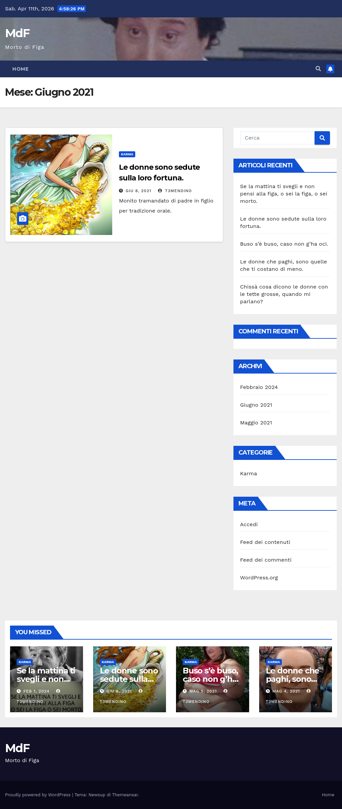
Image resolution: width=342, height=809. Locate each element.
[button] (318, 69)
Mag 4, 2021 (286, 691)
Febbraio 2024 (259, 387)
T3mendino (175, 190)
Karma (127, 154)
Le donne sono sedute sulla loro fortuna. (129, 679)
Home (20, 69)
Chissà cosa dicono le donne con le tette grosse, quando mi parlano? (284, 294)
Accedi (249, 524)
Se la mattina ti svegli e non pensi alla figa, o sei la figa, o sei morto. (283, 193)
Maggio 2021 (256, 422)
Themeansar (125, 794)
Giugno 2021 (256, 405)
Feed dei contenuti (265, 542)
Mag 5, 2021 (203, 691)
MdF (17, 33)
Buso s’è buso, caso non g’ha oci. (284, 244)
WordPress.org (259, 577)
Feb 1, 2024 (36, 691)
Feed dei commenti (266, 560)
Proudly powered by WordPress (38, 794)
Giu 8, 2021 (138, 190)
